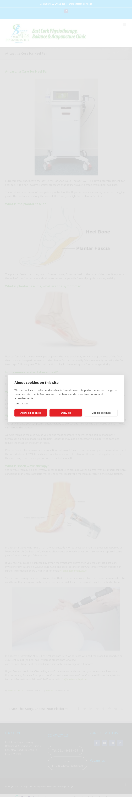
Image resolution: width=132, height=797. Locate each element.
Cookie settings (101, 412)
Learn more (21, 403)
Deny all (66, 412)
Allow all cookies (30, 412)
